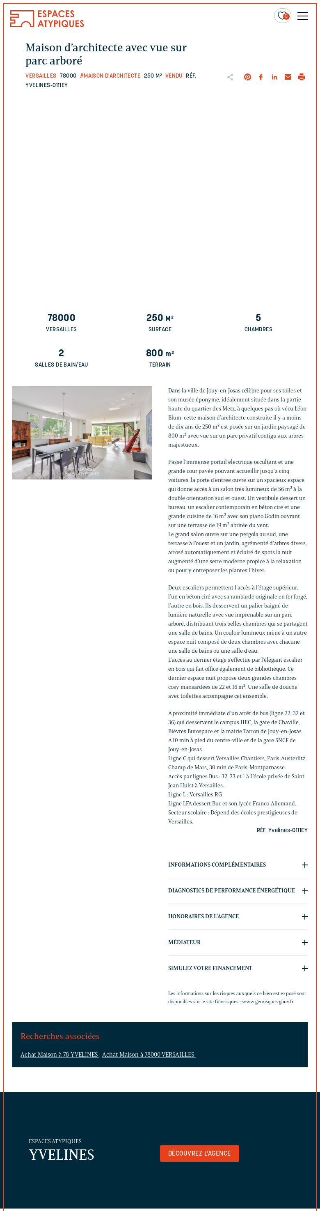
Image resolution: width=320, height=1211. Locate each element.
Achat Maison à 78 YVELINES (60, 1054)
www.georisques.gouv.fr (268, 1001)
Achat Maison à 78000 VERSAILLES (149, 1054)
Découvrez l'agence (199, 1154)
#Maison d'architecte (110, 76)
